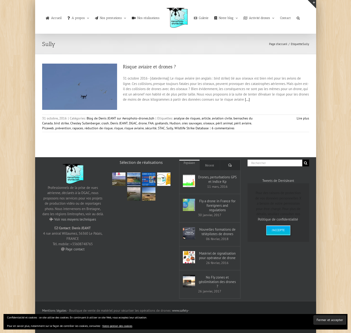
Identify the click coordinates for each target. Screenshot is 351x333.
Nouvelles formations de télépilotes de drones (217, 231)
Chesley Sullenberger (85, 123)
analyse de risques (187, 118)
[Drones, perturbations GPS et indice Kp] (189, 181)
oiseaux (208, 123)
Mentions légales (54, 310)
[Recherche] (305, 163)
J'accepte (278, 230)
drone (142, 123)
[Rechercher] (275, 163)
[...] (247, 99)
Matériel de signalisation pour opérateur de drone (217, 255)
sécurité (150, 128)
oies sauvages (192, 123)
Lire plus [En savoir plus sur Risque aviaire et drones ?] (303, 118)
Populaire (189, 163)
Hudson (175, 123)
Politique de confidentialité (278, 219)
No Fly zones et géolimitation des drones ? (217, 281)
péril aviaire (242, 123)
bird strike (61, 123)
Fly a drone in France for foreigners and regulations (217, 205)
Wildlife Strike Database (191, 128)
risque (118, 128)
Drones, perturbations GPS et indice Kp (217, 179)
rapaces (77, 128)
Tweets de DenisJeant (278, 180)
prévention (63, 128)
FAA (151, 123)
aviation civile (222, 118)
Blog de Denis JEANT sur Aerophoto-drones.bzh (120, 118)
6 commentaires (223, 128)
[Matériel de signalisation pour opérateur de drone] (189, 257)
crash (105, 123)
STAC (161, 128)
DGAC (133, 123)
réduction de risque (99, 128)
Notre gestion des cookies (117, 326)
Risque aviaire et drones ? (149, 66)
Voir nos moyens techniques (75, 219)
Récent (209, 165)
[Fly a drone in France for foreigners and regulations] (189, 205)
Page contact (75, 249)
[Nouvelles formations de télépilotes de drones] (189, 233)
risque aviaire (134, 128)
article (206, 118)
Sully (169, 128)
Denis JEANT (119, 123)
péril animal (224, 123)
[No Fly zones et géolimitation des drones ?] (189, 281)
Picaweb (48, 128)
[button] (298, 17)
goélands (161, 123)
